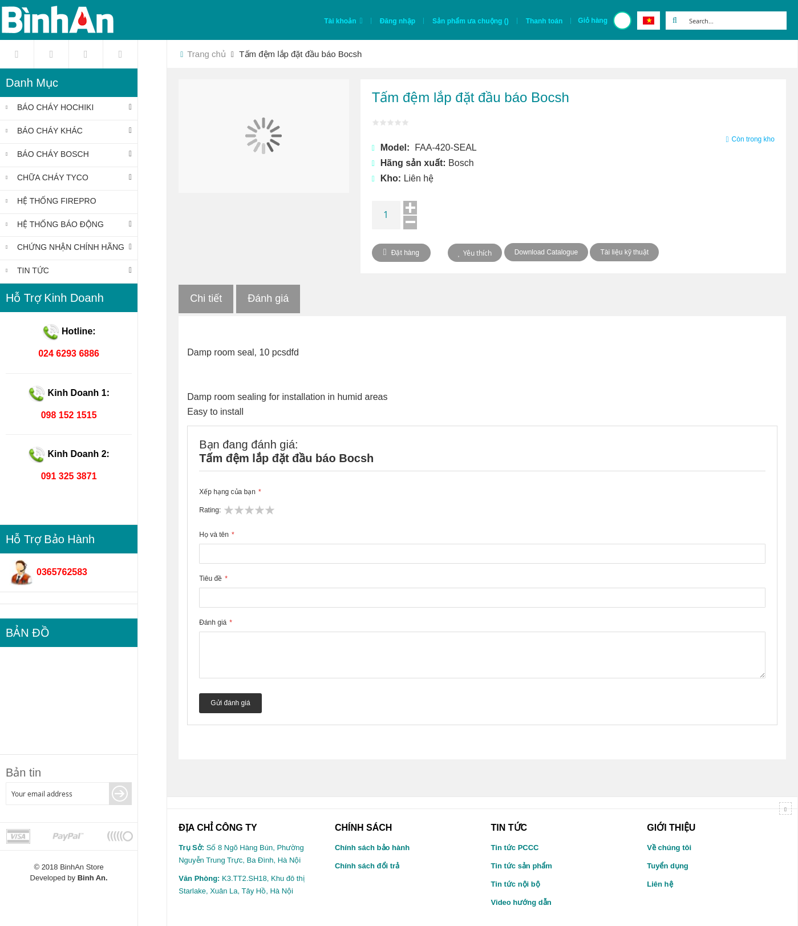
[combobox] (735, 20)
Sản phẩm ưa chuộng (470, 21)
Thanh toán (544, 21)
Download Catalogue (546, 252)
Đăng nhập (397, 21)
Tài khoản (340, 21)
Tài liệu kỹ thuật (624, 252)
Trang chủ (206, 54)
